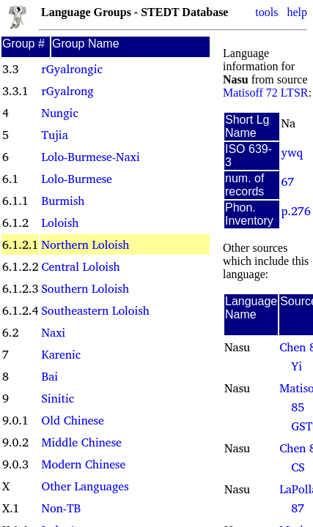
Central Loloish (80, 266)
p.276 (296, 210)
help (297, 12)
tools (266, 12)
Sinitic (57, 398)
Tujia (54, 134)
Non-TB (61, 507)
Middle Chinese (81, 442)
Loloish (59, 222)
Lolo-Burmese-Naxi (90, 156)
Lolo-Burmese (76, 178)
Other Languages (84, 486)
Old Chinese (72, 420)
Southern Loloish (85, 288)
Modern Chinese (83, 464)
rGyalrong (67, 90)
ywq (292, 152)
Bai (49, 376)
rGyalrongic (71, 68)
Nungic (59, 112)
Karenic (61, 354)
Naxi (53, 332)
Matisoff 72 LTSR (265, 92)
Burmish (62, 200)
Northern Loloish (85, 244)
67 (288, 181)
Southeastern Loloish (95, 310)
